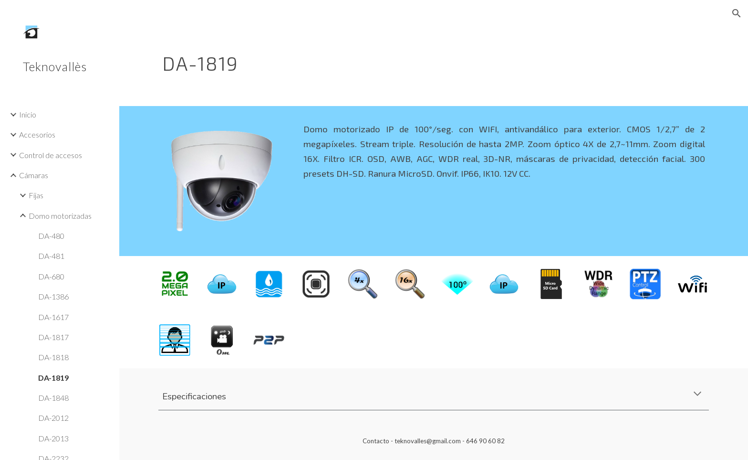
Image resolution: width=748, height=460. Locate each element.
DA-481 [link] (51, 255)
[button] (736, 13)
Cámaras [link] (33, 175)
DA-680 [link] (51, 276)
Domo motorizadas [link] (60, 215)
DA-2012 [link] (53, 417)
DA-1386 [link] (53, 296)
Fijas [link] (36, 195)
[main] (386, 59)
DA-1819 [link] (53, 377)
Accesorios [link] (37, 134)
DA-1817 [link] (53, 337)
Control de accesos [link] (50, 155)
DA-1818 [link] (53, 357)
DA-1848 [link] (53, 397)
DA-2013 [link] (53, 438)
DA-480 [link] (51, 235)
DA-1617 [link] (53, 316)
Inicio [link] (27, 114)
